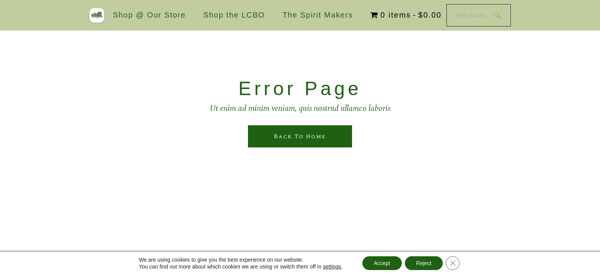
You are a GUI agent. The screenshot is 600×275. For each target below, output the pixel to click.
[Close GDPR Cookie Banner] (453, 263)
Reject (424, 263)
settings (332, 267)
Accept (382, 263)
